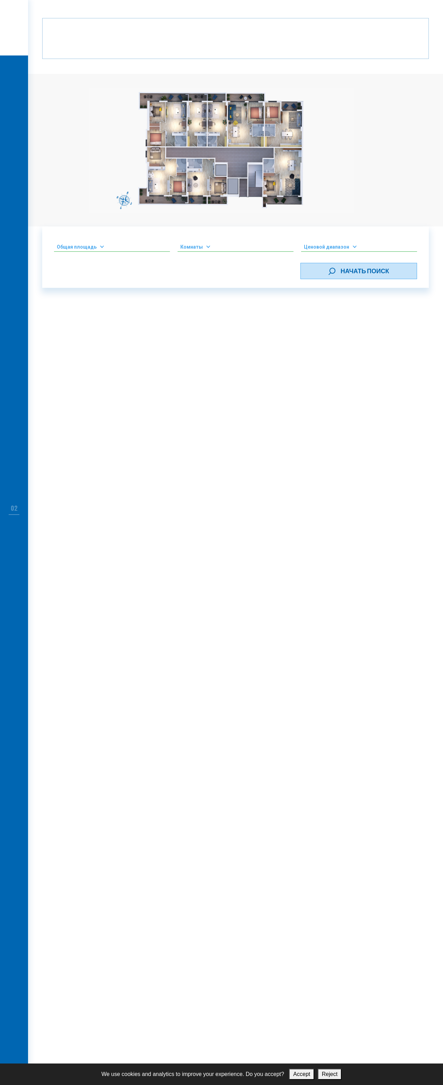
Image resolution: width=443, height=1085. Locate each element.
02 (14, 508)
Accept (301, 1074)
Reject (329, 1074)
